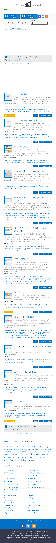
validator (43, 336)
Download (42, 116)
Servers (30, 508)
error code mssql (43, 454)
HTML (29, 332)
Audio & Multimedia (10, 495)
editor (17, 334)
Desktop (30, 498)
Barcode (8, 476)
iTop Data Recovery (13, 484)
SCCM (24, 246)
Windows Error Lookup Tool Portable (29, 199)
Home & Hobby (8, 505)
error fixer (9, 460)
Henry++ (27, 112)
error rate (28, 457)
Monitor (46, 282)
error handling (40, 446)
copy (15, 304)
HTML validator (16, 338)
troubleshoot (34, 160)
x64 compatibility (16, 189)
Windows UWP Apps (34, 513)
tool (21, 217)
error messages (25, 446)
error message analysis (37, 216)
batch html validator (11, 387)
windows (26, 214)
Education (31, 500)
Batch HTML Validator (25, 371)
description (8, 112)
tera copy (14, 306)
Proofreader (9, 361)
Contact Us (40, 521)
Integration (26, 248)
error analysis (20, 138)
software (26, 160)
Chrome (37, 359)
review (7, 162)
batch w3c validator (40, 391)
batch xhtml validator (39, 387)
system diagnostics (38, 185)
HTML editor (43, 331)
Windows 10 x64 (11, 470)
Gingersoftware (46, 359)
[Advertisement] (16, 44)
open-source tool (20, 276)
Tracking (26, 282)
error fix (18, 246)
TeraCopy (19, 292)
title (17, 64)
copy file (34, 304)
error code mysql (11, 446)
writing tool (19, 363)
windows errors (31, 162)
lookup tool (33, 187)
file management (10, 413)
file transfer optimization (26, 306)
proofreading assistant (22, 361)
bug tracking (42, 280)
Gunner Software (43, 187)
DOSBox (33, 484)
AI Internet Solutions (29, 338)
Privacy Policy (27, 521)
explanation (19, 108)
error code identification (43, 214)
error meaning (9, 108)
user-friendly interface (21, 280)
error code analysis (22, 187)
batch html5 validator (22, 389)
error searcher (9, 458)
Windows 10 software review (13, 214)
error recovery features (28, 308)
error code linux (11, 449)
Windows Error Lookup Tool (29, 171)
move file (39, 308)
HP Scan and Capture (36, 473)
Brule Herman (9, 417)
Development (8, 500)
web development (10, 331)
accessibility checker (21, 336)
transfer (20, 304)
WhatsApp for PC (11, 479)
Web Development (26, 334)
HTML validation (34, 336)
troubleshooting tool (44, 217)
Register (23, 23)
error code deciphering (36, 110)
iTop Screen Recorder (37, 487)
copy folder (18, 417)
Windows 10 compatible (20, 110)
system (7, 189)
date (31, 64)
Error (42, 278)
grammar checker (10, 359)
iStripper (33, 479)
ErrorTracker (21, 259)
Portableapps (27, 217)
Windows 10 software (11, 136)
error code (15, 217)
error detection (37, 332)
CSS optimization (42, 338)
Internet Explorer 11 (37, 482)
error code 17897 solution (11, 454)
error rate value (9, 452)
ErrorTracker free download (22, 283)
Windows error (28, 108)
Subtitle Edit (34, 476)
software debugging (33, 278)
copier (45, 413)
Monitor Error (9, 276)
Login (12, 23)
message (7, 217)
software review (35, 136)
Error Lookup (21, 94)
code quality (47, 332)
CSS (34, 334)
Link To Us (16, 521)
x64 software (35, 112)
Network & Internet (34, 505)
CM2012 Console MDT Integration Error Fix (32, 230)
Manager (46, 248)
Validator (11, 336)
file (36, 306)
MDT (6, 246)
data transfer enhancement (33, 413)
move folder (20, 413)
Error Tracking (15, 278)
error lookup (22, 449)
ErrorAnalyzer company (17, 162)
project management (36, 282)
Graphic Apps (32, 503)
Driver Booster (34, 470)
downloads (22, 64)
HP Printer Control (12, 487)
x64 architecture (41, 415)
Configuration (18, 250)
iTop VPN (9, 482)
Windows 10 (43, 160)
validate (11, 334)
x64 (27, 138)
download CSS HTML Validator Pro (27, 331)
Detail (36, 116)
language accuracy (35, 361)
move (40, 304)
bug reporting (17, 282)
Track (23, 278)
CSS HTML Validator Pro (27, 317)
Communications (9, 498)
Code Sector (41, 306)
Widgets (6, 513)
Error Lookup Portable (26, 120)
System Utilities (8, 510)
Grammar (30, 359)
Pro (7, 334)
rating (27, 64)
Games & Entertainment (11, 503)
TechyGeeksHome (36, 248)
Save (49, 116)
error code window (28, 454)
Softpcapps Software (37, 389)
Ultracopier (20, 401)
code (6, 185)
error (45, 110)
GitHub (29, 276)
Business (31, 495)
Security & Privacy (9, 508)
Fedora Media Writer (13, 490)
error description (18, 112)
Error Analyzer (21, 146)
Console (12, 246)
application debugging (12, 160)
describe (36, 108)
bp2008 (35, 276)
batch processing (17, 391)
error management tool (41, 451)
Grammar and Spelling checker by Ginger (32, 348)
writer (13, 363)
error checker (39, 457)
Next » (20, 57)
